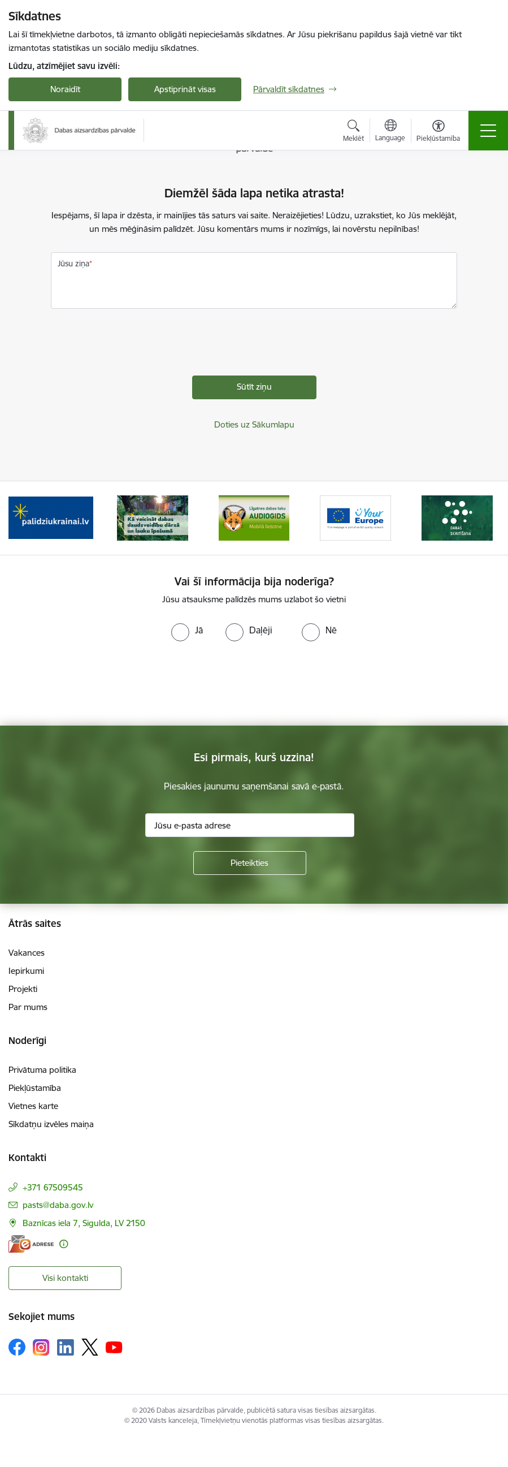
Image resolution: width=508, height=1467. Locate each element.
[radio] (187, 630)
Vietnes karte (33, 1106)
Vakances (26, 952)
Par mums (27, 1007)
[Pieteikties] (249, 863)
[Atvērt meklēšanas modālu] (353, 132)
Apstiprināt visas (185, 89)
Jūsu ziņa (73, 263)
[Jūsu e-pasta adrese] (249, 825)
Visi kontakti (65, 1277)
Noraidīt (65, 89)
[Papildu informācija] (63, 1244)
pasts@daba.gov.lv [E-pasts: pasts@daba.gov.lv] (58, 1205)
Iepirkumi (26, 970)
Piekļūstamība (34, 1087)
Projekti (22, 988)
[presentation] (137, 345)
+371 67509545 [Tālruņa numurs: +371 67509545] (53, 1187)
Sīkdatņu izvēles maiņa (51, 1124)
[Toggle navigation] (488, 130)
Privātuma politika (42, 1069)
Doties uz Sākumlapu (254, 424)
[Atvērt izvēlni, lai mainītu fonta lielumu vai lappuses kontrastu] (438, 132)
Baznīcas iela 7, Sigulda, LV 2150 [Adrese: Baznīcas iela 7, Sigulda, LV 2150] (84, 1223)
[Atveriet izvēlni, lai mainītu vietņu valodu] (390, 132)
